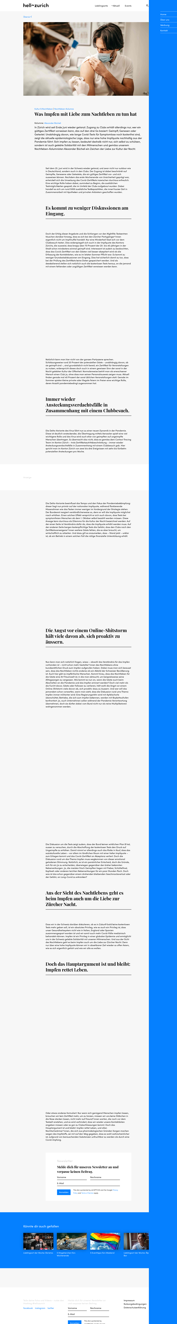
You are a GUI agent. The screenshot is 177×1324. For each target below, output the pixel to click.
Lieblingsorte (101, 6)
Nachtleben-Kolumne (67, 108)
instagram (40, 1308)
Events (128, 6)
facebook (28, 1308)
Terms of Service (88, 1193)
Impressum (129, 1300)
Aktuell (116, 6)
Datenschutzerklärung (135, 1307)
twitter (51, 1308)
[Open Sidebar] (152, 5)
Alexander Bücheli (53, 122)
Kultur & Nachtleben (45, 108)
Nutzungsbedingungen (135, 1303)
